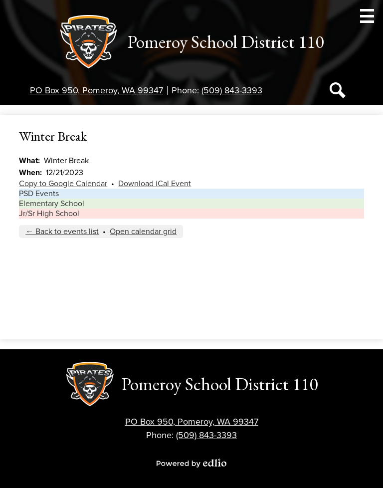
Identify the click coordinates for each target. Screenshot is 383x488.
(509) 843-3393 (231, 90)
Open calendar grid (143, 232)
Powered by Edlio (191, 463)
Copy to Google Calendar (63, 184)
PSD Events (39, 194)
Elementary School (51, 204)
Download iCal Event (154, 184)
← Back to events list (62, 232)
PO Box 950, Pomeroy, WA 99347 (96, 90)
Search (338, 92)
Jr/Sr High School (49, 214)
